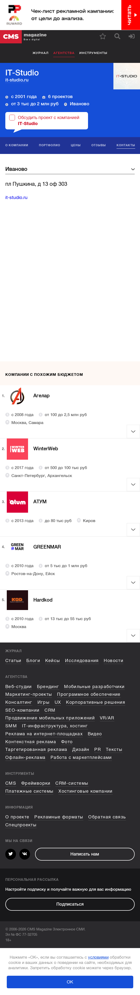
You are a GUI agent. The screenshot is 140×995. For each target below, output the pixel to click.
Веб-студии (18, 686)
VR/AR (107, 718)
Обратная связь (107, 817)
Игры (43, 702)
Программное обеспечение (89, 694)
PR (97, 749)
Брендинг (48, 686)
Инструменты (93, 53)
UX (58, 702)
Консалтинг (18, 702)
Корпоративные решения (95, 702)
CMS (10, 783)
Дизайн (80, 749)
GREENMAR (48, 547)
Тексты (114, 749)
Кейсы (52, 660)
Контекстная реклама (30, 741)
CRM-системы (71, 783)
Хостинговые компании (86, 791)
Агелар (42, 396)
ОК (70, 982)
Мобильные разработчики (94, 686)
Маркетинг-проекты (28, 694)
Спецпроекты (21, 825)
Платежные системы (29, 791)
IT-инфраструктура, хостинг (55, 725)
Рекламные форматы (58, 817)
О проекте (17, 817)
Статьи (13, 660)
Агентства (63, 53)
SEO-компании (22, 710)
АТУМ (40, 502)
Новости (113, 660)
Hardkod (43, 600)
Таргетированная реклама (36, 749)
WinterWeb (46, 449)
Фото (67, 741)
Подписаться (70, 904)
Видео (95, 733)
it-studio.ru (17, 80)
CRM (49, 710)
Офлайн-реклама (25, 757)
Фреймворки (36, 783)
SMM (11, 725)
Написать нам (84, 854)
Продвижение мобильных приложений (50, 718)
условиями (98, 957)
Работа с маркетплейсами (81, 757)
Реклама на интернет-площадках (44, 733)
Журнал (41, 53)
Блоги (33, 660)
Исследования (82, 660)
